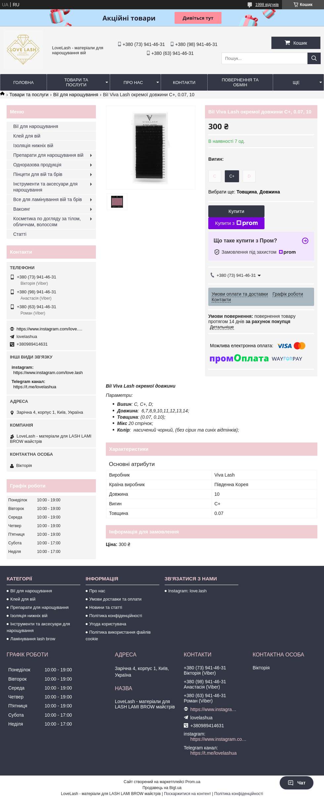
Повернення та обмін (240, 82)
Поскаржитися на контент (187, 793)
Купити (236, 211)
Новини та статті (105, 607)
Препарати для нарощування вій (48, 155)
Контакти (184, 82)
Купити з (236, 223)
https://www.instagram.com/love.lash (50, 328)
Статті (19, 234)
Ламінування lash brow (32, 638)
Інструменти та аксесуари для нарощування (45, 186)
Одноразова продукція (37, 164)
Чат (296, 783)
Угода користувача (107, 623)
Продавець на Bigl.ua (162, 787)
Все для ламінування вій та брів (47, 199)
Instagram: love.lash (187, 590)
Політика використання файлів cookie (118, 635)
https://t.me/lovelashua (34, 386)
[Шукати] (314, 58)
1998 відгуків (267, 4)
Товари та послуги (76, 82)
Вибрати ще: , (244, 191)
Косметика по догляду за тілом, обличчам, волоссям (47, 221)
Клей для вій (26, 136)
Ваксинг (21, 209)
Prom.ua (192, 781)
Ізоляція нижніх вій (33, 145)
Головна (23, 82)
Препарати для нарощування (39, 607)
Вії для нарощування (75, 94)
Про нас (133, 82)
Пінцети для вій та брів (37, 174)
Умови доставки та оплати (115, 599)
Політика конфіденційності (115, 615)
